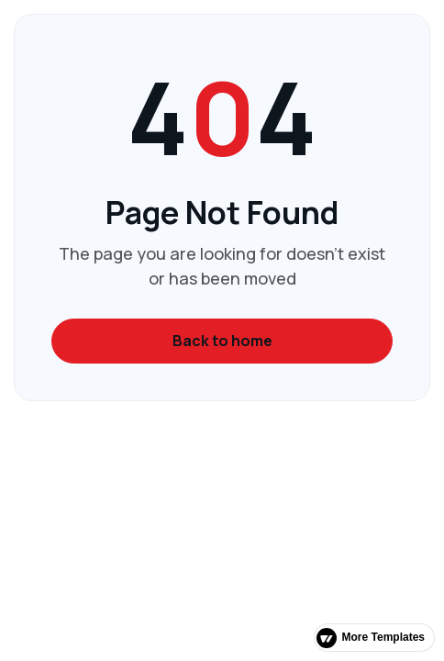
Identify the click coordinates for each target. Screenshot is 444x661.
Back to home (222, 340)
